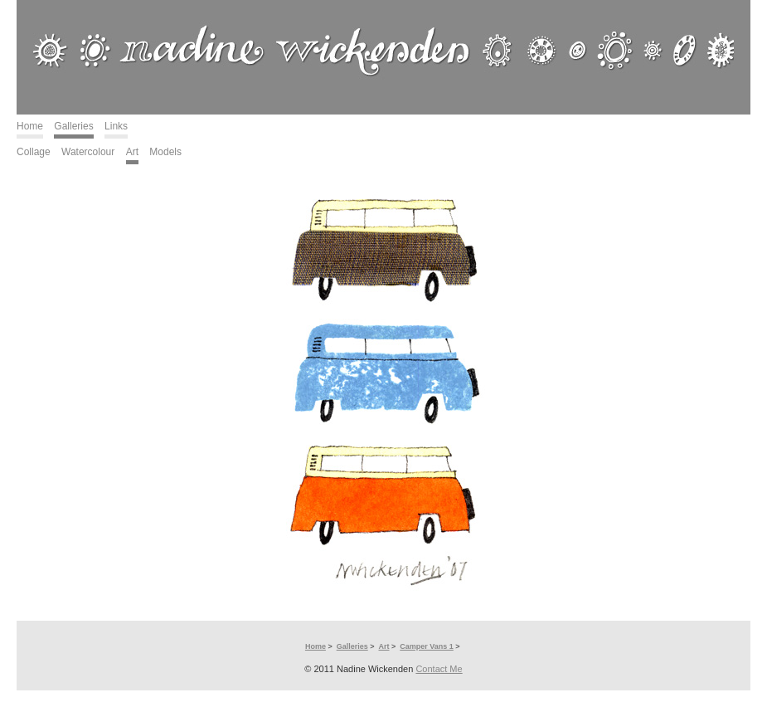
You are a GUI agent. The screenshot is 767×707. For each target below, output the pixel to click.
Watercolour (87, 152)
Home (30, 126)
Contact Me (438, 669)
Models (165, 152)
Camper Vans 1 (427, 646)
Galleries (73, 126)
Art (132, 152)
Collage (34, 152)
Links (116, 126)
